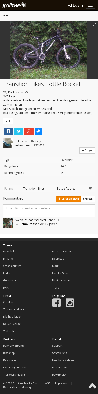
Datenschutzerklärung (17, 387)
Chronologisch (69, 199)
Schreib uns (59, 353)
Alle (5, 15)
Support (57, 345)
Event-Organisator (14, 367)
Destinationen (61, 280)
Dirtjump (8, 258)
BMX (6, 287)
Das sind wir (59, 367)
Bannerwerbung (13, 345)
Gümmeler (9, 280)
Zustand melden (13, 309)
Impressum (62, 383)
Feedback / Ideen (63, 360)
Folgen (87, 150)
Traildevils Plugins (14, 374)
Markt (55, 266)
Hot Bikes (58, 258)
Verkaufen (10, 331)
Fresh (88, 199)
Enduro (7, 273)
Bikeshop (9, 353)
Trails (55, 287)
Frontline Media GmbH (26, 383)
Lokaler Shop (60, 273)
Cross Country (12, 266)
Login (75, 5)
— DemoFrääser (27, 224)
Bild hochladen (12, 316)
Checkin (8, 302)
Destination (10, 360)
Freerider (66, 160)
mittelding (34, 141)
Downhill (8, 251)
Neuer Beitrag (11, 324)
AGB (48, 383)
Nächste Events (62, 251)
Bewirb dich (59, 374)
